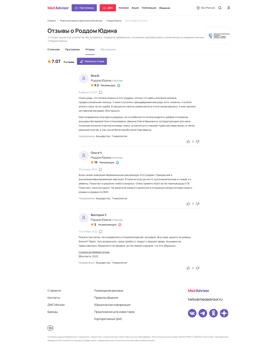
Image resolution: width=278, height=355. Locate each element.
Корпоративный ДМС (108, 319)
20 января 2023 (88, 169)
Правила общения (106, 298)
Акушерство (103, 136)
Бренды (53, 312)
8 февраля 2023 (88, 92)
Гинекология (119, 136)
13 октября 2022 (88, 231)
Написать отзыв (92, 61)
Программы (84, 8)
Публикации (149, 7)
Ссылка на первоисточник (94, 252)
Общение (164, 8)
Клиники (124, 7)
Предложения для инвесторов (114, 312)
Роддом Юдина (101, 80)
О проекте (54, 290)
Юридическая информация (112, 305)
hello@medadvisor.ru (205, 299)
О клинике (54, 49)
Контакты (54, 298)
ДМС (107, 8)
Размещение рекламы (108, 290)
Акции (135, 7)
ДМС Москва (56, 305)
